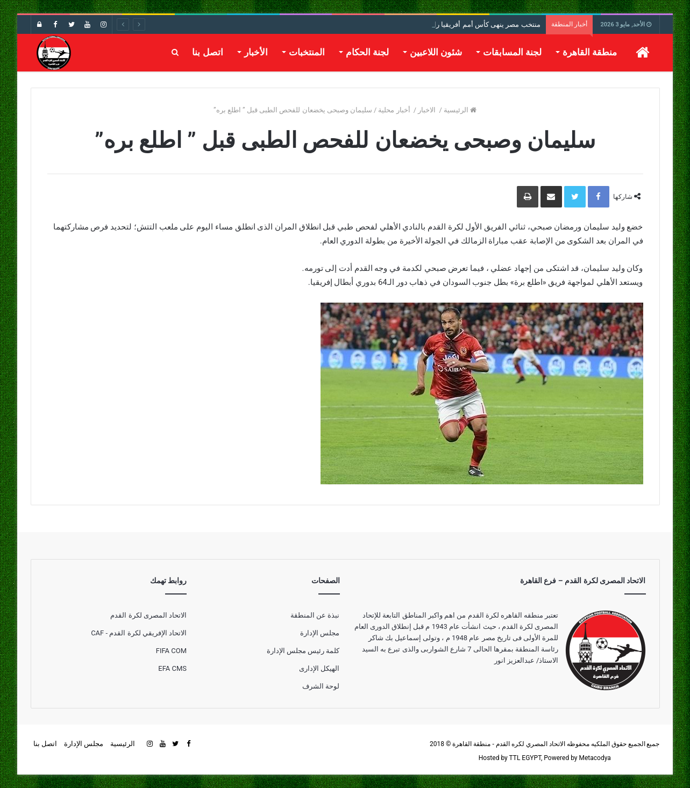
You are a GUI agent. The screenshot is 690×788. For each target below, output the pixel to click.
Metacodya (594, 758)
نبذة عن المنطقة (314, 615)
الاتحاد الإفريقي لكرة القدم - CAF (139, 633)
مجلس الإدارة (319, 633)
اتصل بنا (207, 52)
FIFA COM (171, 651)
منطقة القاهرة (590, 52)
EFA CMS (172, 668)
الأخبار (256, 52)
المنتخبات (307, 52)
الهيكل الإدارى (319, 668)
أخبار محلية (394, 110)
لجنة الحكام (367, 52)
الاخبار (427, 110)
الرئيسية (460, 110)
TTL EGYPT (525, 758)
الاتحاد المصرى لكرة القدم (148, 615)
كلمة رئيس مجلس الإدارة (303, 651)
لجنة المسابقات (512, 52)
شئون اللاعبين (436, 52)
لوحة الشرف (320, 686)
